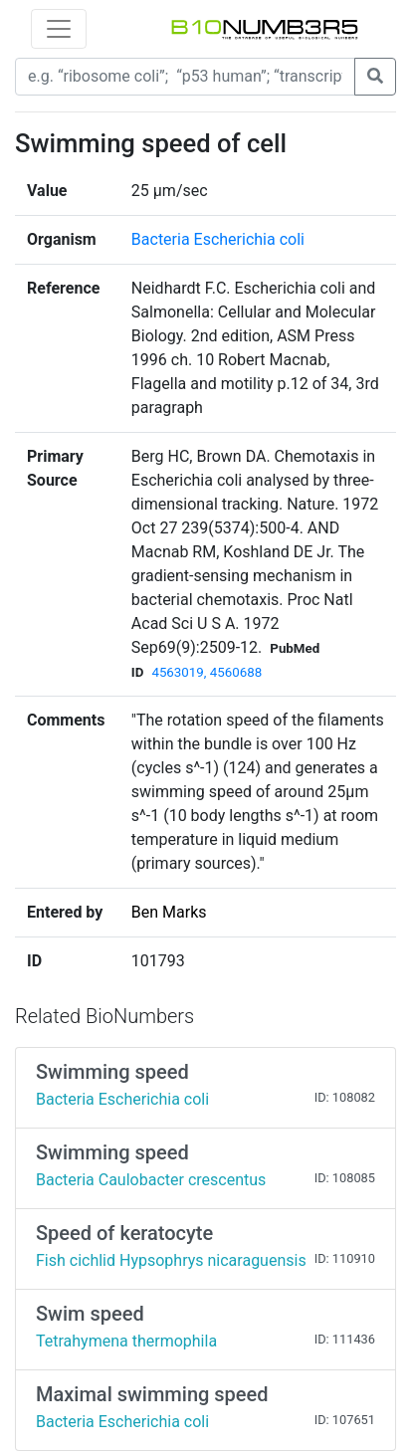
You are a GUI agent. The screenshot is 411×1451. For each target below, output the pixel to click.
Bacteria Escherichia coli (218, 239)
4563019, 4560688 (206, 672)
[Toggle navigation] (59, 29)
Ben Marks (169, 912)
